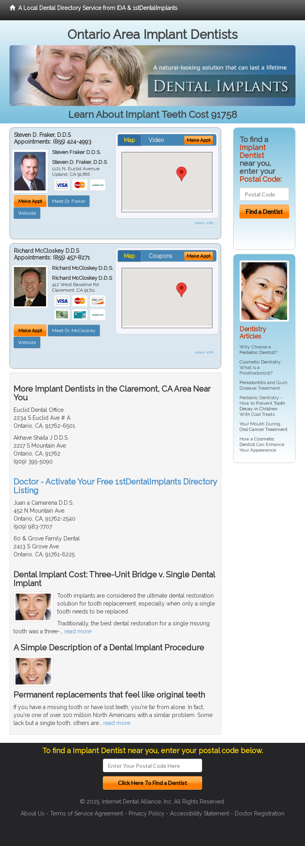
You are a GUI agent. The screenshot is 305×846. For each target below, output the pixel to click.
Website (27, 213)
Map (129, 140)
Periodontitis (252, 382)
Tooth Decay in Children (262, 405)
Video (156, 140)
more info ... (206, 223)
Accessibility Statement (199, 813)
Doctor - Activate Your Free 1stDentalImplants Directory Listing (115, 486)
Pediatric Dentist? (258, 352)
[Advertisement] (269, 590)
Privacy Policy (146, 813)
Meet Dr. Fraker (68, 201)
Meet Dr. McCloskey (74, 330)
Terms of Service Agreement (86, 813)
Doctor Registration (259, 813)
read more (77, 631)
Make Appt (30, 201)
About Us (32, 813)
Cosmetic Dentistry (260, 362)
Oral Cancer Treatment (263, 429)
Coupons (160, 256)
